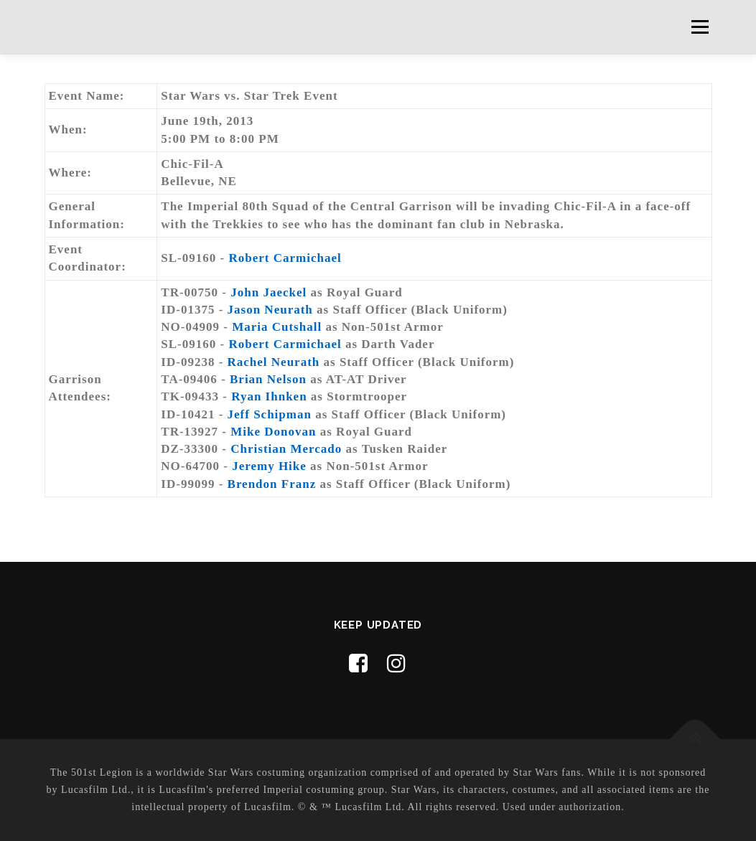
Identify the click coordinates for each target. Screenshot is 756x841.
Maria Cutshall (277, 327)
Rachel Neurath (274, 362)
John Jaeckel (268, 292)
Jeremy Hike (269, 466)
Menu (699, 27)
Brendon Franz (272, 484)
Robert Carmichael (284, 258)
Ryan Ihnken (269, 396)
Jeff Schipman (270, 414)
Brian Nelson (268, 379)
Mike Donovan (273, 431)
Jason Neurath (270, 309)
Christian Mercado (286, 449)
